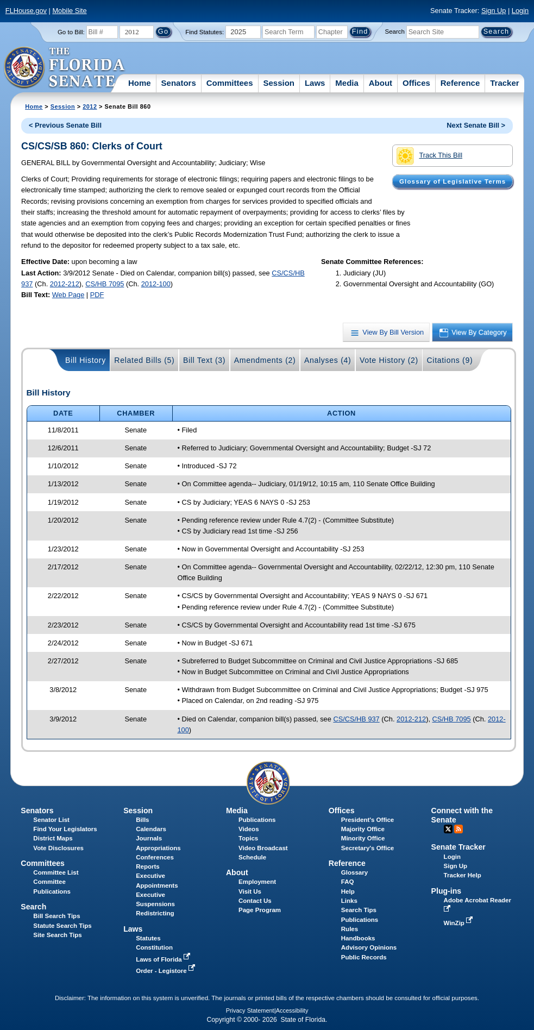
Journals (149, 838)
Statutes (148, 938)
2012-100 (156, 284)
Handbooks (358, 938)
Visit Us (249, 891)
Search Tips (358, 910)
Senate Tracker (458, 847)
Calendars (151, 829)
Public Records (364, 957)
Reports (148, 866)
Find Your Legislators (65, 829)
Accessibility (292, 1010)
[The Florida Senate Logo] (65, 68)
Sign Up (493, 11)
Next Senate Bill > (476, 125)
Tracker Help (462, 875)
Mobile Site (69, 11)
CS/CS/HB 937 (356, 719)
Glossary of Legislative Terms (452, 181)
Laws (315, 82)
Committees (229, 82)
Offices (416, 82)
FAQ (347, 881)
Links (349, 900)
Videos (248, 829)
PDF (97, 295)
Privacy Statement (250, 1010)
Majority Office (363, 829)
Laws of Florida (164, 959)
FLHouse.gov (26, 11)
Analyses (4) (327, 360)
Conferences (155, 857)
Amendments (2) (265, 360)
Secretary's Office (367, 848)
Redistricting (155, 913)
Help (348, 891)
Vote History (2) (389, 360)
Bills (142, 820)
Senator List (51, 820)
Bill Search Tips (56, 916)
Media (347, 82)
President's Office (367, 820)
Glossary (354, 872)
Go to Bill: (71, 32)
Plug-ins (446, 891)
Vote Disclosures (58, 848)
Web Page (68, 295)
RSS (458, 829)
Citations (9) (449, 360)
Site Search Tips (57, 935)
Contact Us (255, 900)
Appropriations (158, 848)
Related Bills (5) (144, 360)
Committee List (55, 872)
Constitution (154, 947)
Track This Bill (429, 156)
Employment (257, 881)
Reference (460, 82)
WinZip (459, 923)
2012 (90, 106)
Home (139, 82)
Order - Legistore (166, 971)
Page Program (259, 910)
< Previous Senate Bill (65, 125)
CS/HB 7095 (104, 284)
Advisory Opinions (369, 947)
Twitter (448, 829)
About (380, 82)
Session (278, 82)
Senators (178, 82)
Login (520, 11)
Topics (248, 838)
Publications (256, 820)
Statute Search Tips (62, 925)
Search (395, 31)
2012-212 (64, 284)
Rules (349, 929)
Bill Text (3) (204, 360)
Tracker (504, 82)
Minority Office (363, 838)
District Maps (52, 838)
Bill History (85, 360)
